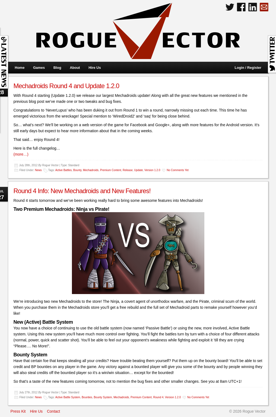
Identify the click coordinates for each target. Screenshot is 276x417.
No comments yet (178, 170)
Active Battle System (67, 397)
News (38, 170)
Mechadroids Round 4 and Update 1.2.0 (66, 85)
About (75, 68)
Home (19, 68)
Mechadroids (91, 170)
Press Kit (18, 411)
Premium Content (110, 170)
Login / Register (248, 68)
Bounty (77, 170)
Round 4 (158, 397)
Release (128, 170)
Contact (53, 411)
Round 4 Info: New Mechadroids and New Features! (82, 190)
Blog (57, 68)
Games (39, 68)
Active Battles (63, 170)
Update (138, 170)
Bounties (87, 397)
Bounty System (103, 397)
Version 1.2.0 (152, 170)
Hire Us (94, 68)
